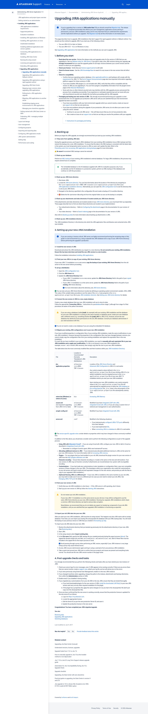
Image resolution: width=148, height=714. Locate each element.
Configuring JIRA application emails (29, 133)
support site (69, 105)
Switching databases (61, 619)
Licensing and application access (30, 63)
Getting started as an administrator (29, 20)
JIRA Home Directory (106, 364)
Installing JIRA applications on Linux (31, 41)
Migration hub (116, 27)
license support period (88, 68)
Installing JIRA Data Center (28, 57)
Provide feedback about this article (87, 631)
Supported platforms (26, 31)
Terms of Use (107, 708)
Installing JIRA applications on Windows (32, 37)
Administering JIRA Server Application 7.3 (30, 12)
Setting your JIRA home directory (110, 295)
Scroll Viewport (74, 697)
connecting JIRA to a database (105, 429)
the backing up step (100, 521)
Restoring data (66, 529)
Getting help (22, 140)
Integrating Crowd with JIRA (75, 446)
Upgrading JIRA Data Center (31, 85)
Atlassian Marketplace (77, 88)
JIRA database (123, 386)
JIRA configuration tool (109, 187)
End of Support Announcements (92, 79)
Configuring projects (24, 127)
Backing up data (68, 215)
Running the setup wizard (28, 60)
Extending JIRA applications (29, 66)
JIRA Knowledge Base (87, 70)
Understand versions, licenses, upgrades (67, 647)
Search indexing (83, 211)
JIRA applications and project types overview (32, 17)
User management (24, 124)
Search (122, 4)
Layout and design (24, 121)
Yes (69, 631)
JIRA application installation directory (70, 187)
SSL (108, 427)
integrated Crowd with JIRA (98, 405)
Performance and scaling (26, 143)
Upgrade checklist (60, 671)
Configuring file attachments (91, 207)
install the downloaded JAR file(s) (110, 583)
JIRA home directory (72, 183)
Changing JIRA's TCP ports (67, 479)
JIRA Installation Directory (117, 348)
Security (115, 708)
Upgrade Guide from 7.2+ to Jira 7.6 (66, 651)
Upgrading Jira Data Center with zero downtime (69, 675)
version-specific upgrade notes (69, 433)
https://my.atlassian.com (76, 596)
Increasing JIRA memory (100, 453)
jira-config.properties (96, 388)
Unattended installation (27, 44)
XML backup (66, 158)
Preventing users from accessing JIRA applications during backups (75, 148)
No (73, 631)
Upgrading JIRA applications (29, 69)
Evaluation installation (27, 34)
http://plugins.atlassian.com (76, 457)
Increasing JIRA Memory (97, 396)
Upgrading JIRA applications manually (34, 72)
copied (129, 278)
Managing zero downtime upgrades (33, 108)
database (99, 304)
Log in (128, 4)
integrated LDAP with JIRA (111, 403)
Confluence (64, 697)
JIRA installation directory (88, 295)
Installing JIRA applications (27, 23)
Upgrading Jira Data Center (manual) (66, 644)
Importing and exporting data (27, 130)
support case (83, 569)
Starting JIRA (92, 488)
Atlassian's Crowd (74, 444)
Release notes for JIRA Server (81, 61)
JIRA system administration (27, 137)
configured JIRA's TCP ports (114, 422)
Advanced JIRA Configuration (99, 366)
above (123, 536)
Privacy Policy (95, 708)
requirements (67, 79)
